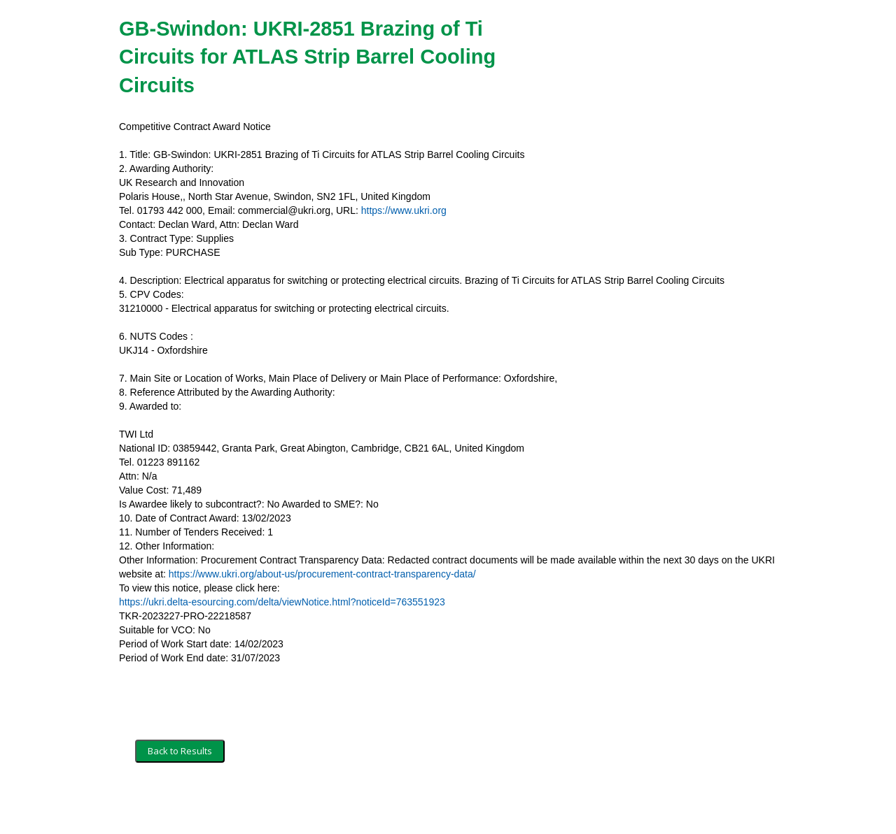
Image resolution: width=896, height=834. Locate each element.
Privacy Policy (312, 804)
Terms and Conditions (180, 804)
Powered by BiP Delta (396, 804)
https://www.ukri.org (404, 210)
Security (254, 804)
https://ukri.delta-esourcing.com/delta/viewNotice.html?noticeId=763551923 (282, 601)
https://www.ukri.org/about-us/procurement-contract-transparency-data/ (322, 574)
